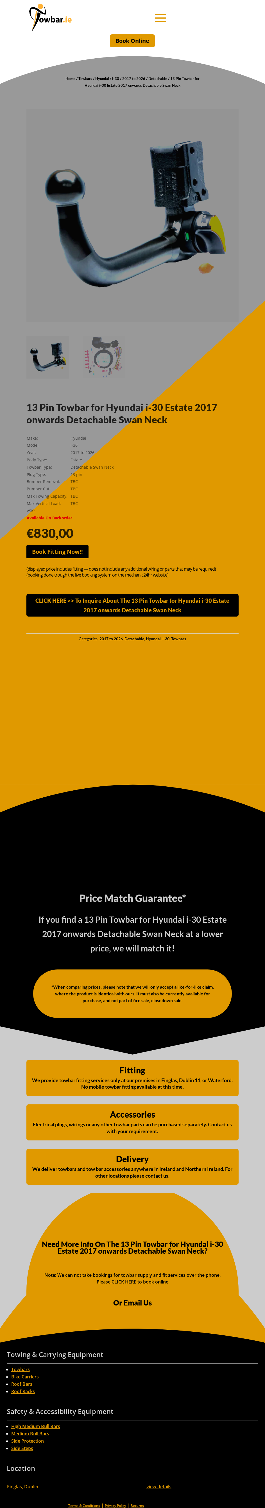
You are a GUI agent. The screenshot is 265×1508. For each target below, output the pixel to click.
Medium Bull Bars (30, 1434)
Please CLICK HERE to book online (132, 1282)
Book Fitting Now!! (57, 551)
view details (158, 1486)
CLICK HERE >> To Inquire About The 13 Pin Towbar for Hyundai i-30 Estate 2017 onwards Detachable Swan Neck (132, 605)
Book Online (132, 41)
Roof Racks (23, 1391)
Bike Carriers (25, 1377)
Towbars (85, 78)
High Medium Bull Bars (35, 1426)
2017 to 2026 (133, 78)
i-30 (115, 78)
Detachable (157, 78)
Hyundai (102, 78)
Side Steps (22, 1448)
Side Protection (27, 1441)
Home (70, 78)
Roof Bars (21, 1384)
